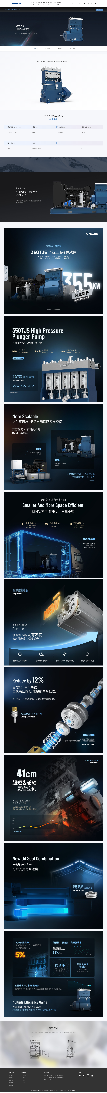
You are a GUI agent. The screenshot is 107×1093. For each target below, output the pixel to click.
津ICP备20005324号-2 (61, 1091)
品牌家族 (11, 1078)
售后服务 (11, 1083)
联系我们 (99, 9)
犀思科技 (74, 1091)
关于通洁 (11, 1076)
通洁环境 (23, 1078)
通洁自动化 (23, 1083)
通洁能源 (23, 1080)
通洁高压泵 (23, 1076)
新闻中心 (11, 1080)
